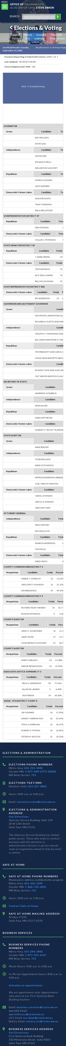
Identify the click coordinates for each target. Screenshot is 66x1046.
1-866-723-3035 (35, 886)
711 (33, 774)
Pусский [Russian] (16, 38)
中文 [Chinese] (27, 38)
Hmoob (28, 34)
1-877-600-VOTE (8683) (40, 771)
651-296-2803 (33, 951)
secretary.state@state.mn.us (36, 801)
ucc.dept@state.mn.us (38, 1017)
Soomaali (41, 34)
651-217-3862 (37, 786)
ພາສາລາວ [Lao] (39, 38)
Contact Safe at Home (24, 905)
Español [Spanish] (15, 34)
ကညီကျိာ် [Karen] (47, 42)
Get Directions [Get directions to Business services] (19, 1032)
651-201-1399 (33, 883)
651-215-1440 (33, 767)
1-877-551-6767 (35, 955)
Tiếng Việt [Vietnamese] (56, 34)
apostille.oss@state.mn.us (26, 1014)
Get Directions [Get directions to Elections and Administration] (19, 816)
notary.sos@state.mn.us (41, 1021)
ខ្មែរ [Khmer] (26, 42)
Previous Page (59, 47)
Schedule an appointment (26, 985)
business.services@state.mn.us (37, 1007)
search (14, 16)
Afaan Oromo (57, 38)
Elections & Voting (35, 27)
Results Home (42, 47)
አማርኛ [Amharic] (35, 42)
